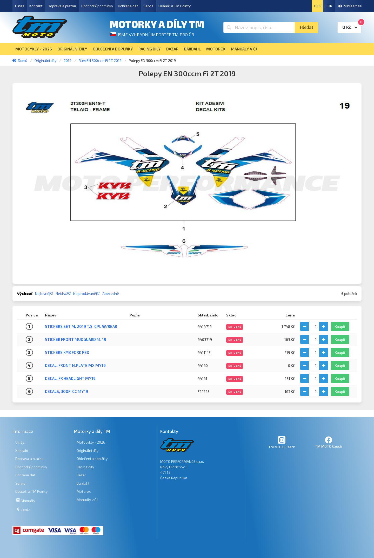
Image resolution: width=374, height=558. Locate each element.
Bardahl (83, 483)
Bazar (81, 475)
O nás (19, 6)
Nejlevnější (44, 293)
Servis (148, 6)
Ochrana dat (128, 6)
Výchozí (24, 293)
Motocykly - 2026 (91, 442)
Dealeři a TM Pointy (174, 6)
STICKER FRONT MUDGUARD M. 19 (75, 339)
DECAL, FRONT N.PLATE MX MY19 (75, 365)
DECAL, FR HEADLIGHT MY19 (70, 378)
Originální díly (87, 450)
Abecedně (110, 293)
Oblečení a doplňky (92, 458)
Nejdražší (63, 293)
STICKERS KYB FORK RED (67, 352)
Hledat (306, 27)
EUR (329, 6)
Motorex (84, 491)
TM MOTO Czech (281, 442)
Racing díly (85, 467)
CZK (317, 6)
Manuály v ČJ (87, 499)
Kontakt (36, 6)
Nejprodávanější (86, 293)
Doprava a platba (62, 6)
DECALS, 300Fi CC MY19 (66, 391)
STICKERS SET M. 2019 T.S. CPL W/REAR (81, 326)
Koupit (340, 326)
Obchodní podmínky (97, 6)
